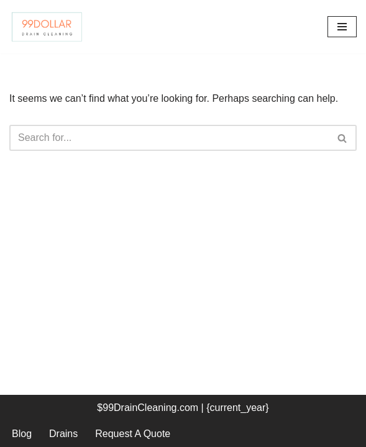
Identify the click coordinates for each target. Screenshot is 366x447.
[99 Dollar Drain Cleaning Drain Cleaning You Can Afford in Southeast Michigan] (46, 27)
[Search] (169, 138)
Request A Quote (132, 433)
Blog (22, 433)
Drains (63, 433)
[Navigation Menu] (342, 26)
